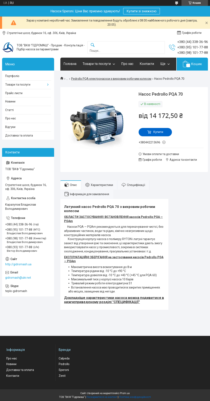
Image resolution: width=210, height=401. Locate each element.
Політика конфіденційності (135, 397)
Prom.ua (125, 393)
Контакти (147, 64)
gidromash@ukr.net (18, 277)
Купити (158, 132)
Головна (69, 64)
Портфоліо (12, 76)
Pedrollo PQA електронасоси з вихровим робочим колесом (111, 78)
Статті (9, 110)
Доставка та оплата (19, 135)
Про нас (127, 64)
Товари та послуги (97, 64)
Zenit (62, 375)
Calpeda (64, 358)
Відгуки (10, 127)
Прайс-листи (13, 93)
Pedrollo (64, 364)
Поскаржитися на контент (102, 397)
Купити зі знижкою (142, 11)
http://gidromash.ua (18, 264)
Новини (10, 101)
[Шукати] (93, 45)
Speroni (64, 370)
